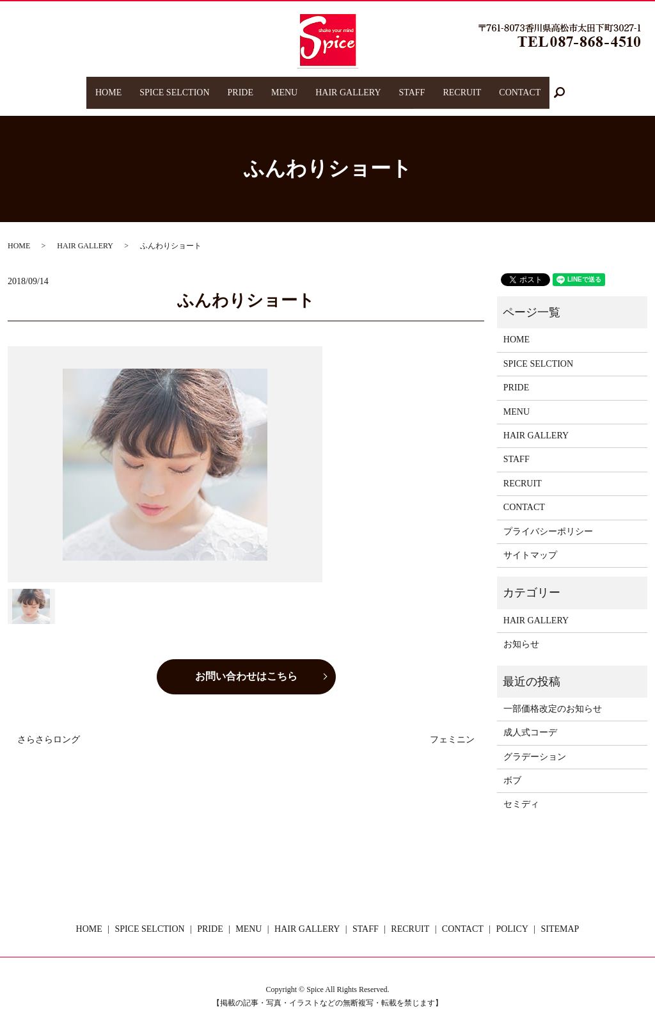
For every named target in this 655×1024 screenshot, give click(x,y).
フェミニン (452, 727)
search (564, 87)
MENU (284, 86)
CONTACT (520, 86)
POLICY (512, 917)
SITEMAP (560, 917)
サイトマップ (530, 543)
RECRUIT (462, 86)
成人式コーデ (530, 720)
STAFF (412, 86)
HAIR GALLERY (348, 86)
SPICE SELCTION (174, 86)
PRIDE (240, 86)
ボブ (512, 768)
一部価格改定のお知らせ (552, 696)
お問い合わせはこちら (246, 664)
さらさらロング (48, 727)
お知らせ (521, 632)
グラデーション (534, 744)
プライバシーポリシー (548, 519)
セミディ (521, 792)
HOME (108, 86)
